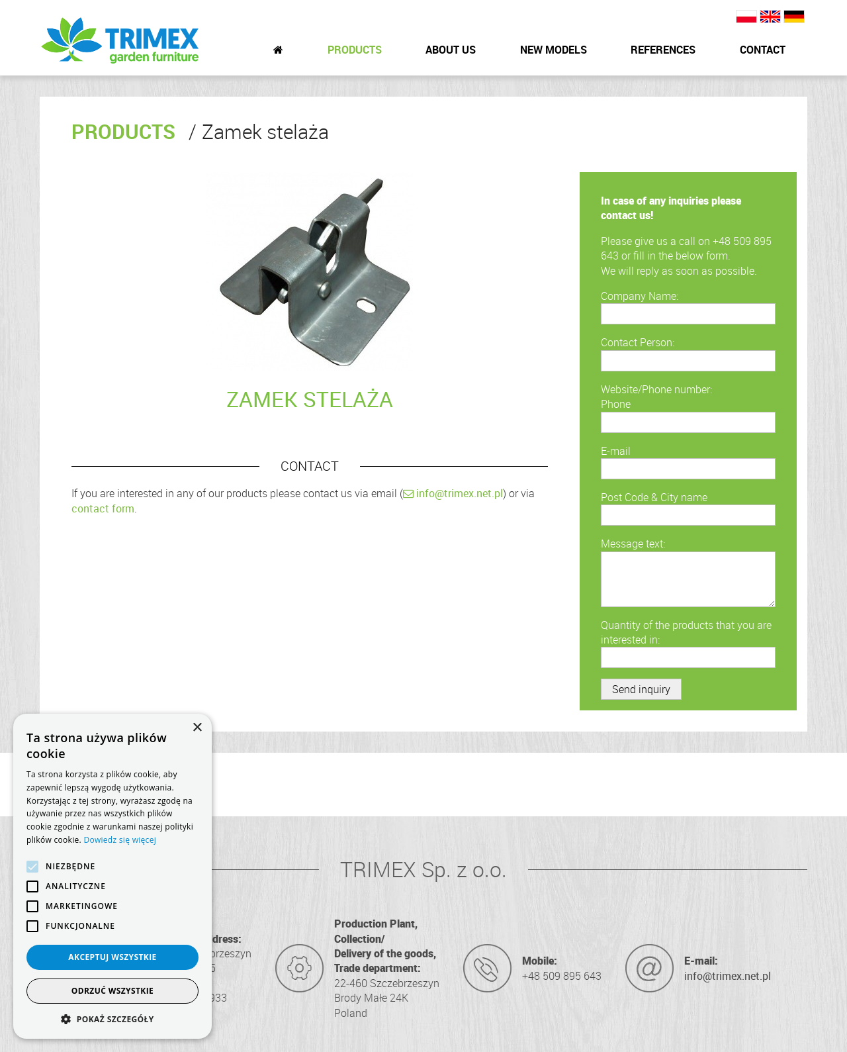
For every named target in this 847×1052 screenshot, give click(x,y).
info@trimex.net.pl (453, 493)
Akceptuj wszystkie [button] (112, 957)
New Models (553, 49)
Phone (616, 404)
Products (355, 49)
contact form (102, 508)
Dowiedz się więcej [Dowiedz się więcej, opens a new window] (119, 839)
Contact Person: (637, 342)
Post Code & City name (654, 497)
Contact (762, 49)
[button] (112, 1019)
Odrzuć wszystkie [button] (112, 990)
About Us (450, 49)
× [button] (197, 728)
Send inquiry (641, 689)
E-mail (616, 451)
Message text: (633, 543)
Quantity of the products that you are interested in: (686, 632)
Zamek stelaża (259, 132)
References (663, 49)
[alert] (112, 876)
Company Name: (639, 296)
